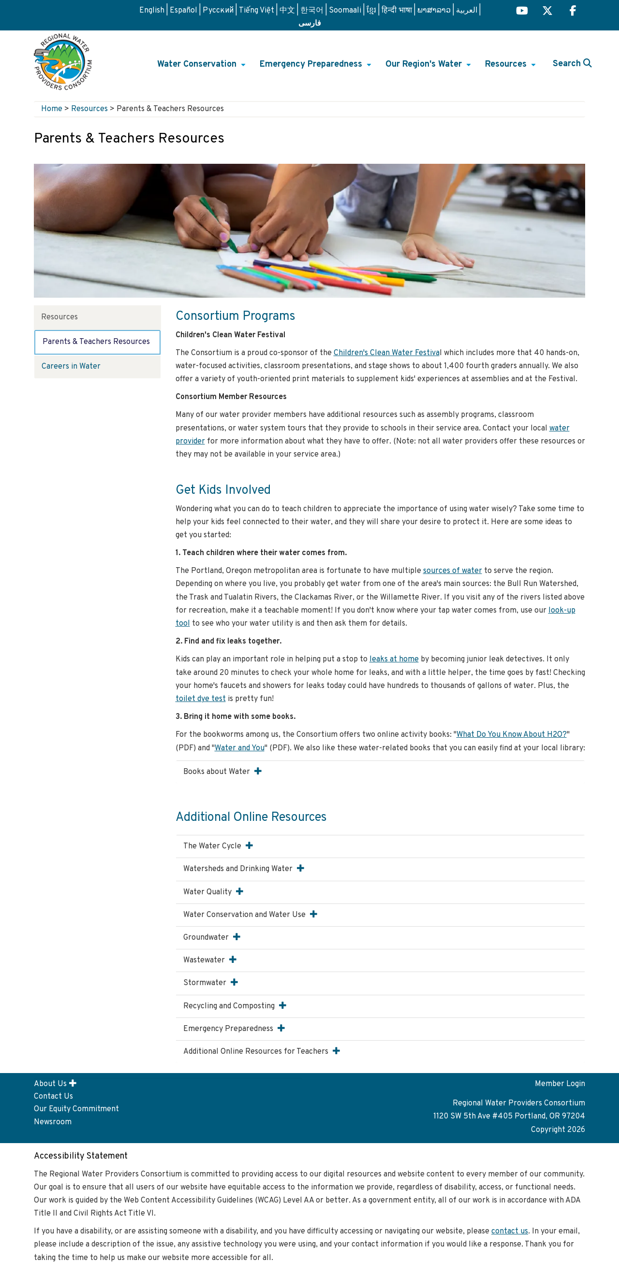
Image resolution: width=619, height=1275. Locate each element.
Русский (218, 10)
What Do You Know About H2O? (512, 735)
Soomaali (345, 10)
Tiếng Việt (256, 10)
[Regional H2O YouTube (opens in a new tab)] (522, 12)
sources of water (452, 571)
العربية (466, 10)
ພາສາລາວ (434, 10)
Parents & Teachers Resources (96, 342)
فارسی (309, 23)
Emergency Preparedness (317, 67)
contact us (509, 1231)
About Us (50, 1084)
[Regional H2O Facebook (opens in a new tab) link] (573, 12)
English (151, 10)
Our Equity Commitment (76, 1109)
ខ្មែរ (371, 10)
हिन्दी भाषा (397, 10)
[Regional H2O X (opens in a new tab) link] (547, 12)
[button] (258, 771)
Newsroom (53, 1122)
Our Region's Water (429, 67)
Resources (511, 67)
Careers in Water (71, 367)
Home (51, 109)
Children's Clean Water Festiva (387, 353)
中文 (287, 10)
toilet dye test (201, 699)
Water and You (240, 748)
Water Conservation (202, 67)
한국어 (312, 10)
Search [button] (572, 64)
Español (183, 10)
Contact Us (53, 1097)
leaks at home (394, 659)
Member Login (560, 1084)
